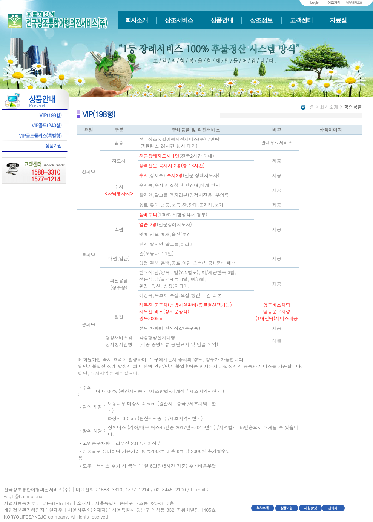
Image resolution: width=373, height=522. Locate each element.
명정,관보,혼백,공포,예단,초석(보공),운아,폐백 (187, 262)
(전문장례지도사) (165, 224)
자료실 (338, 20)
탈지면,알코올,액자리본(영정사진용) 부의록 (184, 195)
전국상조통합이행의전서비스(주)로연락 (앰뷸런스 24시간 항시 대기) (179, 142)
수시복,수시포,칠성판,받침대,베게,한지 (179, 185)
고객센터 (301, 20)
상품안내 (221, 20)
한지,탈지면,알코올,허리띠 (166, 244)
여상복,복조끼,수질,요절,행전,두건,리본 (180, 295)
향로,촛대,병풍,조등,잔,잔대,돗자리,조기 (181, 204)
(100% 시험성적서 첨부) (173, 214)
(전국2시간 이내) (176, 155)
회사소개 (136, 20)
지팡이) (182, 285)
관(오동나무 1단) (156, 253)
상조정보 (261, 20)
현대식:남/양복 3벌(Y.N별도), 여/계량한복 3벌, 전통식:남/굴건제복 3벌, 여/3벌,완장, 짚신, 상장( (187, 279)
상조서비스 (179, 20)
